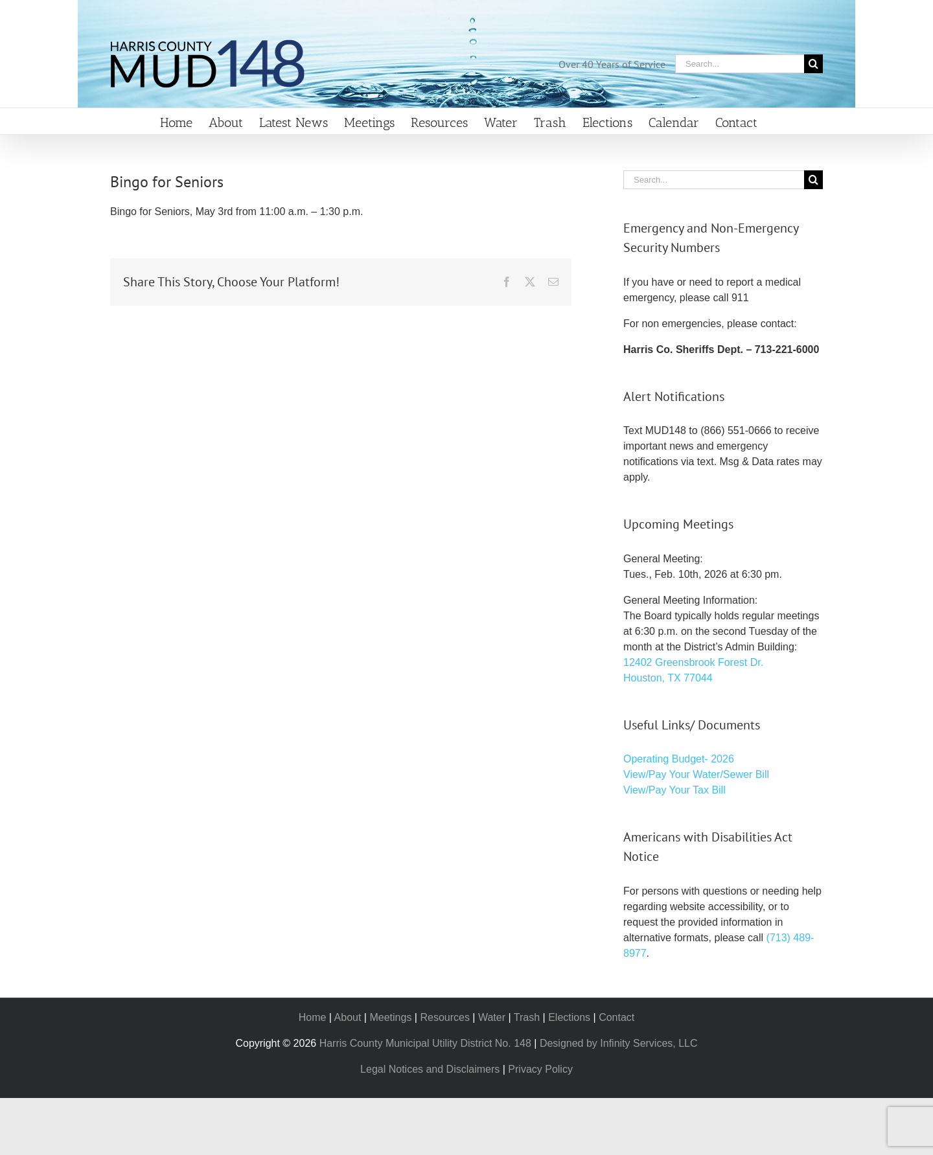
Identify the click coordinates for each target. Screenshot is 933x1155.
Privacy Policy (540, 1069)
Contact (616, 1017)
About (348, 1017)
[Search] (813, 63)
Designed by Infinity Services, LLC (619, 1043)
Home (313, 1017)
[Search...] (739, 63)
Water (491, 1017)
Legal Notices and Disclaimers (430, 1069)
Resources (444, 1017)
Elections (569, 1017)
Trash (527, 1017)
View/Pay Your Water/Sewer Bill (696, 774)
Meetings (390, 1017)
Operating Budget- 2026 (678, 758)
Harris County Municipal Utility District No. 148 (425, 1043)
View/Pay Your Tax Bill (674, 789)
